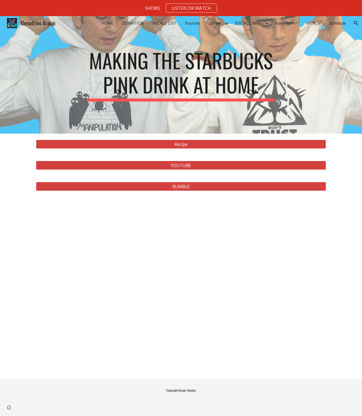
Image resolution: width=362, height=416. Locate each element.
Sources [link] (192, 23)
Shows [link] (215, 23)
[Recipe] (181, 144)
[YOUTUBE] (181, 165)
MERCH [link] (313, 23)
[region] (181, 8)
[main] (181, 74)
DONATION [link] (133, 23)
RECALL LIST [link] (164, 23)
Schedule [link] (337, 23)
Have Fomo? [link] (286, 23)
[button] (191, 8)
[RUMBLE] (181, 186)
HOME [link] (107, 23)
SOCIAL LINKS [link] (248, 23)
